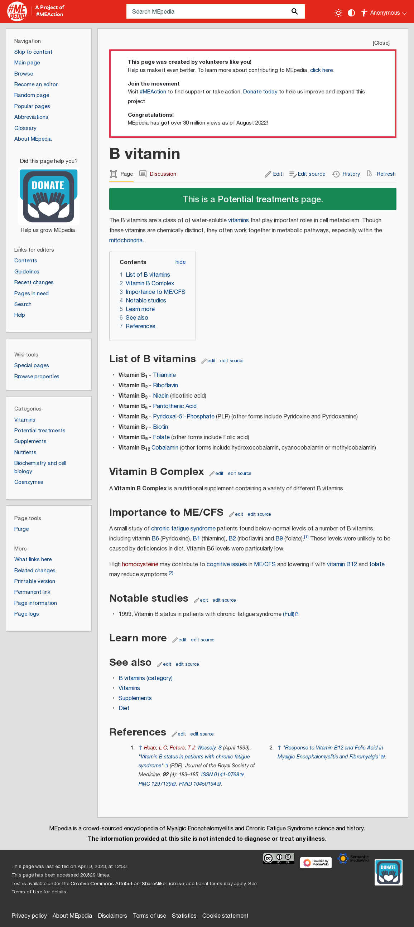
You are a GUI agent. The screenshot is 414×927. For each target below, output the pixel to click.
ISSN (207, 775)
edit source (232, 360)
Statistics (184, 916)
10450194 (204, 784)
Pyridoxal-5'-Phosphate (184, 416)
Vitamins (129, 688)
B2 (232, 538)
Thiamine (164, 375)
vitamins (238, 220)
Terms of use (149, 916)
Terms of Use (26, 892)
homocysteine (140, 564)
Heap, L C (155, 748)
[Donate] (48, 192)
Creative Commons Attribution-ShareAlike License (127, 884)
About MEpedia (72, 916)
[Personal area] (384, 11)
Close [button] (381, 43)
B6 (155, 538)
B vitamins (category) (146, 678)
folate (377, 564)
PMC (144, 784)
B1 (196, 538)
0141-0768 (226, 775)
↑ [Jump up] (141, 748)
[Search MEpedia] (215, 11)
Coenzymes (28, 482)
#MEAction (153, 92)
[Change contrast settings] (351, 13)
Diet (124, 708)
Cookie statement (225, 916)
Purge (21, 529)
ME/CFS (265, 564)
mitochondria (126, 240)
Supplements (135, 698)
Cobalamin (164, 447)
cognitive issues (227, 564)
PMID (185, 784)
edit (212, 360)
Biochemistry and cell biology (40, 467)
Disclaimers (112, 916)
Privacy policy (29, 916)
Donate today (260, 92)
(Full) (288, 614)
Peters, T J (182, 748)
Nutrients (25, 452)
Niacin (161, 396)
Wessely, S (209, 748)
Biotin (160, 427)
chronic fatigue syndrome (183, 528)
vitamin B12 (342, 564)
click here (321, 70)
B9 (279, 538)
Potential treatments (258, 198)
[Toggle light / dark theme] (338, 13)
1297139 (161, 784)
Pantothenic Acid (175, 406)
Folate (161, 437)
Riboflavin (165, 385)
